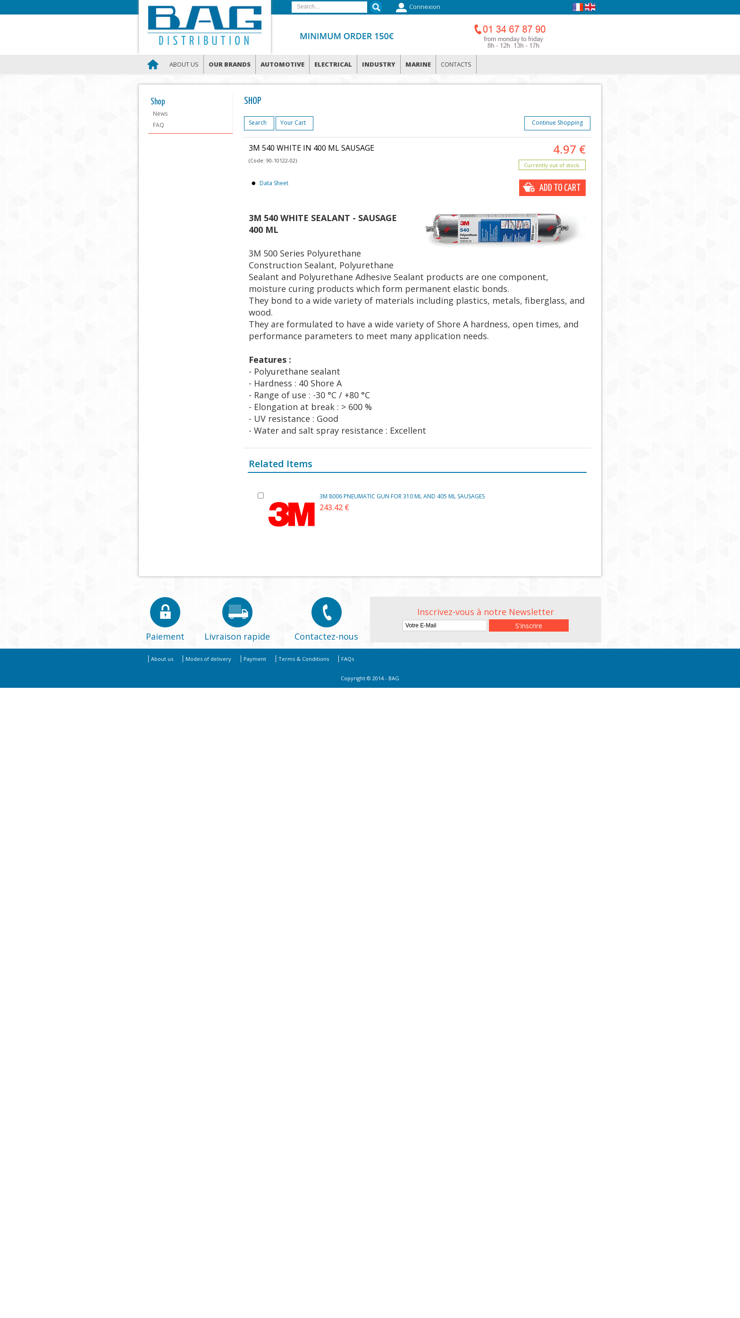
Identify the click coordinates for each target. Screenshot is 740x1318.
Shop (158, 102)
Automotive (282, 64)
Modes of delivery (208, 658)
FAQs (347, 658)
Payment (255, 658)
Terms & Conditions (303, 658)
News (160, 114)
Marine (418, 64)
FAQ (158, 125)
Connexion (417, 7)
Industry (378, 64)
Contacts (456, 64)
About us (184, 64)
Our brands (230, 64)
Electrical (333, 64)
